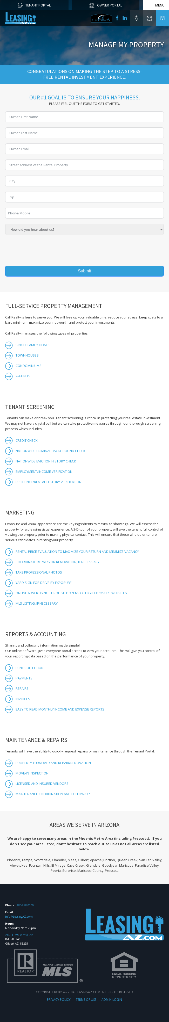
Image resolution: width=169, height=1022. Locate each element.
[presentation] (44, 250)
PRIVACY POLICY (59, 1000)
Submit (84, 271)
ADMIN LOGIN (112, 1000)
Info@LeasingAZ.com (19, 917)
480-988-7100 (25, 906)
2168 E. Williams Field (19, 935)
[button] (136, 18)
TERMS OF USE (86, 1000)
